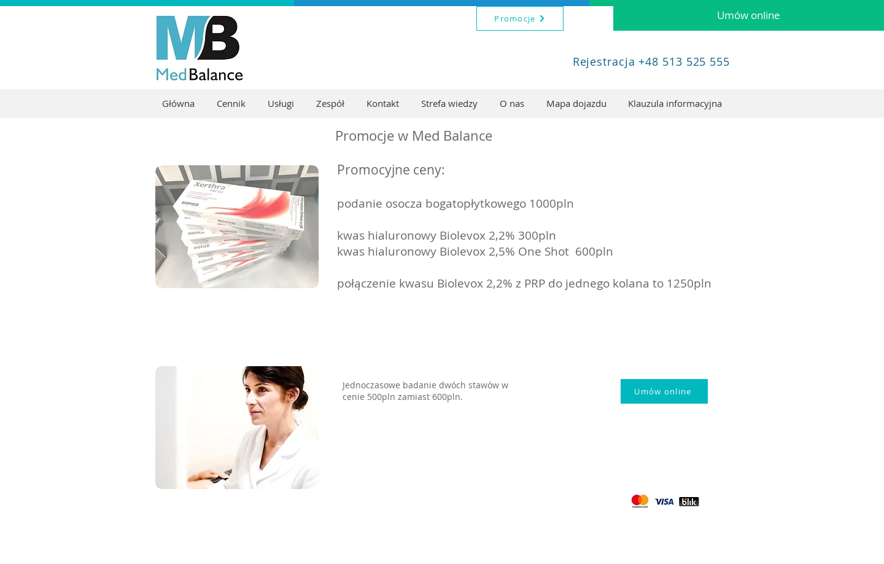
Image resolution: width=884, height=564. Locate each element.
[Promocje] (520, 18)
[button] (281, 103)
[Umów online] (748, 15)
